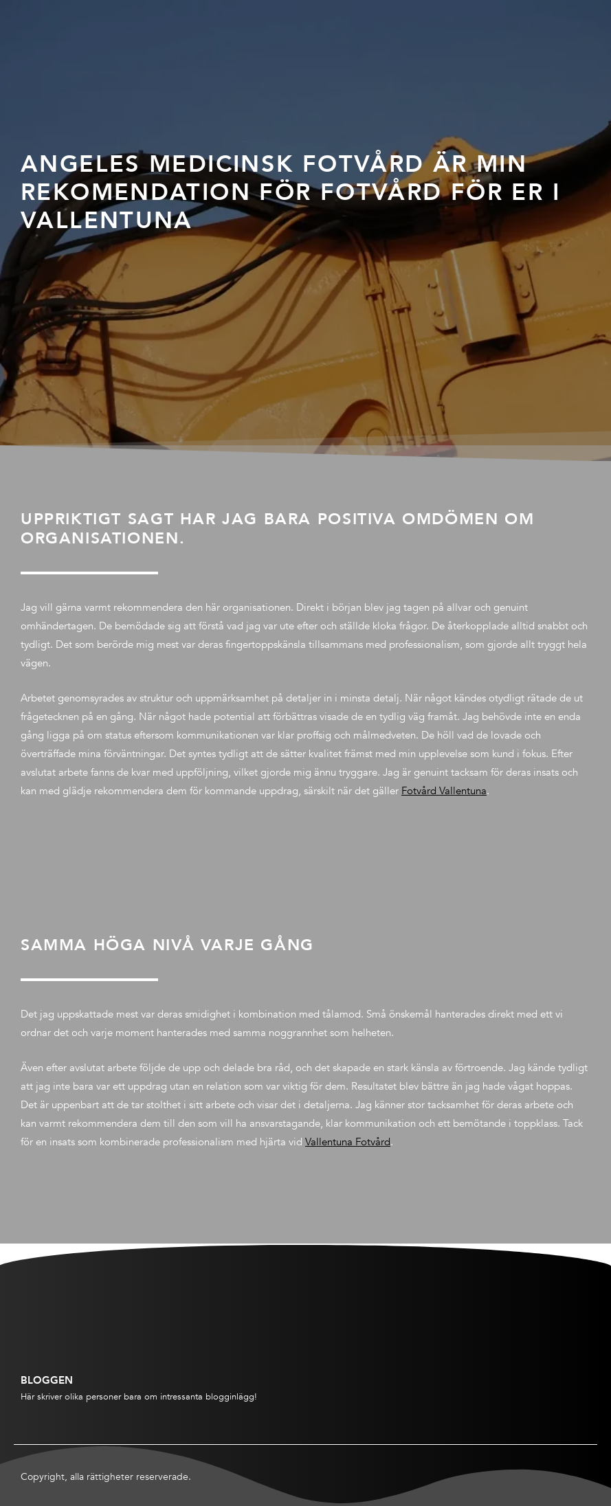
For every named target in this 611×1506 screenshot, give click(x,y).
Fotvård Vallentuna (444, 791)
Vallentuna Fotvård (347, 1142)
